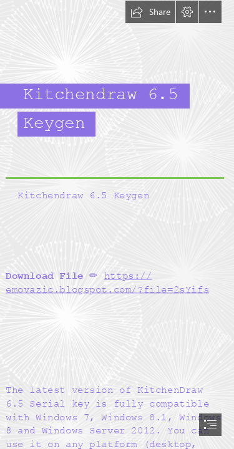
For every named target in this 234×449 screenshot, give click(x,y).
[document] (117, 224)
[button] (150, 12)
